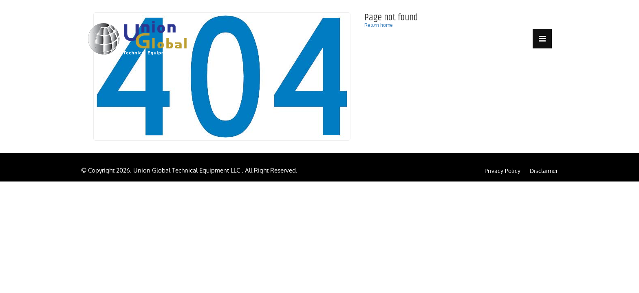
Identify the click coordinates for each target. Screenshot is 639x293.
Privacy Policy (502, 171)
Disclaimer (544, 171)
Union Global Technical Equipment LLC (187, 170)
